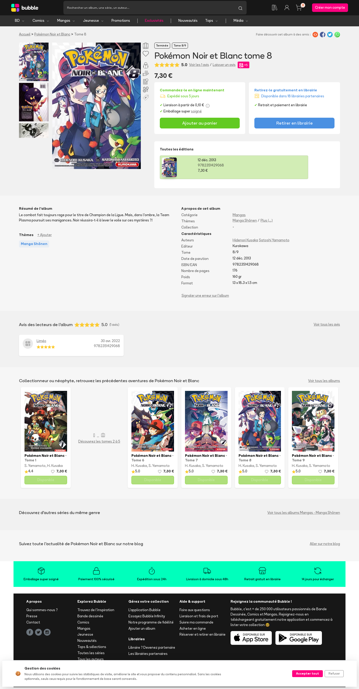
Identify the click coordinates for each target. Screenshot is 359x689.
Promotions (121, 22)
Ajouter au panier (199, 125)
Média (241, 22)
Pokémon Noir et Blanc (52, 36)
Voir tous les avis (327, 326)
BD (20, 22)
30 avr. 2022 (110, 342)
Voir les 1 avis (199, 66)
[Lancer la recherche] (240, 8)
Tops (211, 22)
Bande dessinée (90, 618)
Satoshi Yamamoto (274, 242)
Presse (31, 618)
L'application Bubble (144, 612)
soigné (196, 113)
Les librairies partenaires (148, 655)
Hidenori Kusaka (245, 242)
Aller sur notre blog (325, 545)
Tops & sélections (91, 648)
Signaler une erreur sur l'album (205, 297)
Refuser (334, 673)
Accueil (24, 36)
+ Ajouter (44, 236)
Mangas (66, 22)
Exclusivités (154, 22)
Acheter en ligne (193, 630)
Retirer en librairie (294, 125)
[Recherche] (148, 8)
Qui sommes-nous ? (42, 612)
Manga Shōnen (245, 222)
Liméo (41, 342)
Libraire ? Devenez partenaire (151, 649)
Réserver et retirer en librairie (203, 636)
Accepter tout (307, 673)
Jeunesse (93, 22)
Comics (41, 22)
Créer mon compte (330, 8)
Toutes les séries (91, 654)
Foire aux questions (195, 612)
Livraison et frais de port (199, 618)
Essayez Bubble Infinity (146, 618)
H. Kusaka (55, 467)
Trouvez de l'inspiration (95, 612)
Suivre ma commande (196, 624)
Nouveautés (188, 22)
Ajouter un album (141, 630)
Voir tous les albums (324, 382)
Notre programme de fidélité (151, 624)
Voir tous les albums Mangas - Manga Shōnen (303, 514)
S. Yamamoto (35, 467)
